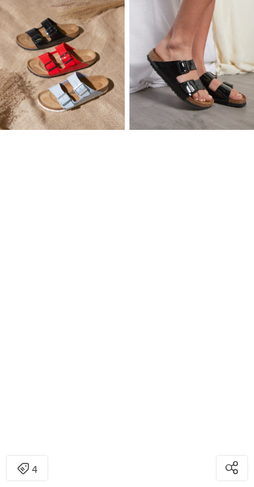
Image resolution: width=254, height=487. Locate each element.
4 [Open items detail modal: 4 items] (27, 469)
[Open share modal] (232, 468)
